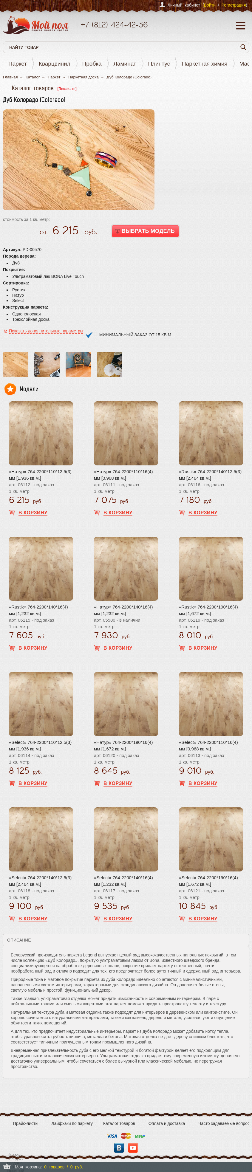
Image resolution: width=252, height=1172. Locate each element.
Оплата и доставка (167, 1123)
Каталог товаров (119, 1123)
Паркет (17, 64)
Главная (10, 77)
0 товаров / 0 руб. (63, 1167)
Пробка (92, 64)
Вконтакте (119, 1148)
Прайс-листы (25, 1123)
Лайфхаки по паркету (72, 1123)
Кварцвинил (54, 64)
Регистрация (233, 5)
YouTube (133, 1148)
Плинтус (159, 64)
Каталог (33, 77)
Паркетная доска (83, 77)
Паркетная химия (205, 64)
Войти (210, 5)
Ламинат (125, 64)
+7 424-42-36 (114, 24)
